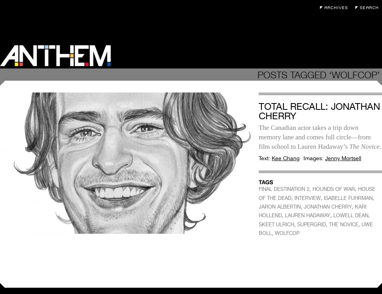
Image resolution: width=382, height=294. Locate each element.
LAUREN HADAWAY (307, 215)
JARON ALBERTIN (280, 207)
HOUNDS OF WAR (334, 189)
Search (368, 7)
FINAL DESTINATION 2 (284, 189)
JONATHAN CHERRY (328, 207)
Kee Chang (286, 158)
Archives (335, 7)
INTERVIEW (307, 198)
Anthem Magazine (55, 55)
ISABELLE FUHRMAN (348, 198)
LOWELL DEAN (350, 215)
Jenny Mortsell (343, 158)
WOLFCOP (287, 233)
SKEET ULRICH (276, 224)
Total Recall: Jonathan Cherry (319, 111)
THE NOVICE (343, 224)
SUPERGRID (311, 224)
